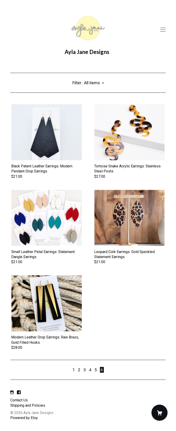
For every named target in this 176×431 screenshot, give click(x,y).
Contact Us (19, 400)
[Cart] (159, 413)
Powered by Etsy (24, 418)
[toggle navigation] (163, 30)
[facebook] (19, 392)
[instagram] (12, 392)
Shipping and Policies (27, 405)
